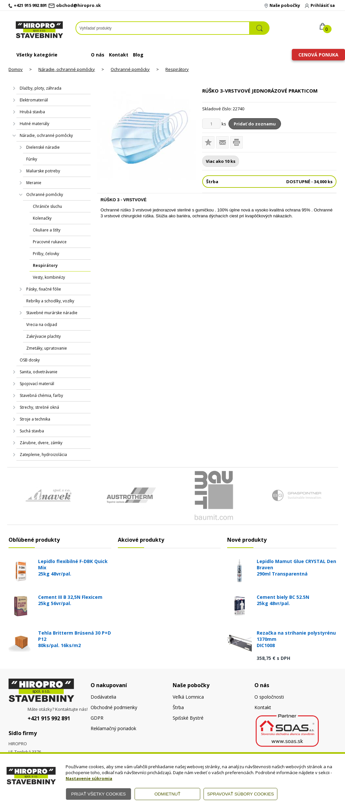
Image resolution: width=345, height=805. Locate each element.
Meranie (33, 182)
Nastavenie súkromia (89, 778)
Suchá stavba (32, 431)
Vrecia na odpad (41, 324)
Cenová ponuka (318, 55)
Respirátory (177, 69)
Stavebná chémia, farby (41, 395)
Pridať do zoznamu (255, 124)
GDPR (97, 718)
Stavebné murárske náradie (51, 312)
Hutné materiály (34, 123)
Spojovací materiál (37, 383)
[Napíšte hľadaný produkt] (162, 28)
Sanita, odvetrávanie (38, 372)
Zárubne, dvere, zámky (41, 443)
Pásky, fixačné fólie (43, 289)
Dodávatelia (103, 697)
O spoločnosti (269, 697)
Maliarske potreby (43, 171)
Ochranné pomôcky (130, 69)
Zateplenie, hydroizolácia (43, 454)
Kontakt (118, 55)
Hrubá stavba (32, 112)
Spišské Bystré (188, 718)
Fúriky (31, 159)
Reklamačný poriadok (113, 728)
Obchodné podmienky (114, 707)
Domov (16, 69)
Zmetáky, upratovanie (46, 348)
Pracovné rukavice (50, 242)
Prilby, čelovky (46, 253)
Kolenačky (42, 218)
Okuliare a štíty (46, 230)
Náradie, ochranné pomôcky (66, 69)
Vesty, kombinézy (49, 277)
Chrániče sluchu (47, 206)
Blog (138, 55)
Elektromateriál (34, 100)
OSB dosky (30, 360)
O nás (97, 55)
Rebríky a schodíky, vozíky (50, 301)
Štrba (178, 707)
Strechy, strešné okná (39, 407)
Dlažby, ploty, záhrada (40, 88)
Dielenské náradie (43, 147)
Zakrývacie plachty (43, 336)
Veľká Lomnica (188, 697)
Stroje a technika (35, 419)
